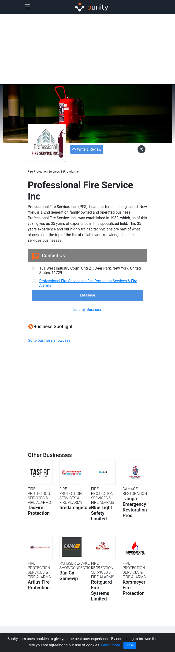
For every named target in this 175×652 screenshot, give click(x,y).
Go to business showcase (49, 340)
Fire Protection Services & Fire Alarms (53, 171)
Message (87, 295)
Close (130, 645)
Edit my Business (87, 309)
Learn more (110, 645)
